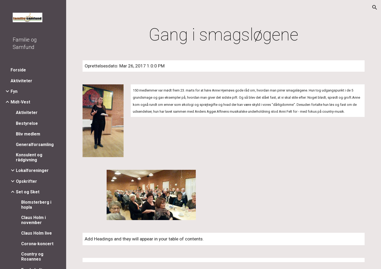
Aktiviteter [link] (21, 80)
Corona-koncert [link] (37, 243)
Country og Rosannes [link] (32, 257)
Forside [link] (18, 69)
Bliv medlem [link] (28, 133)
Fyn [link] (14, 91)
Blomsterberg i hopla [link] (36, 205)
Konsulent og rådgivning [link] (29, 157)
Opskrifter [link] (26, 181)
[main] (223, 35)
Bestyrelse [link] (27, 123)
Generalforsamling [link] (35, 144)
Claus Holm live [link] (36, 233)
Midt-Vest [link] (20, 101)
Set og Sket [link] (27, 191)
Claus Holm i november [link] (33, 220)
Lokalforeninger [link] (32, 170)
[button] (374, 7)
